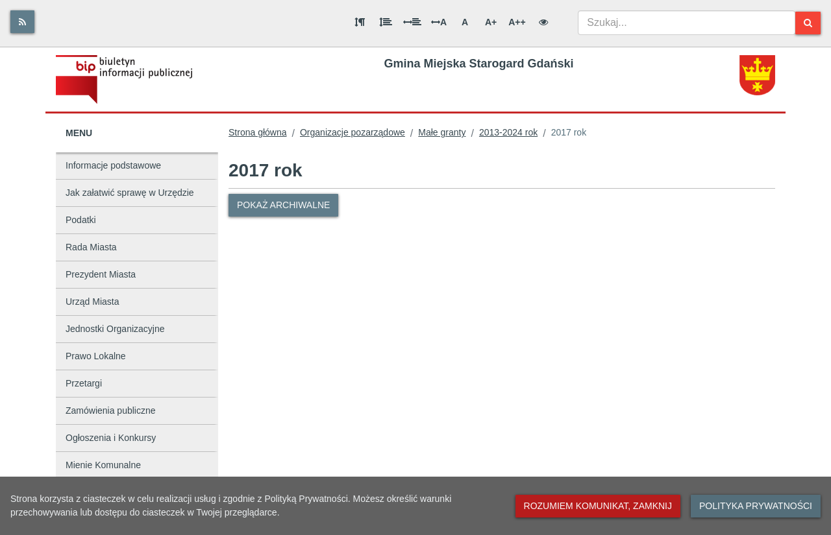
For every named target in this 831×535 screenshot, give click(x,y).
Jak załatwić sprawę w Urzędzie (130, 192)
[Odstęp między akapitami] (360, 22)
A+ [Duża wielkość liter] (491, 22)
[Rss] (22, 21)
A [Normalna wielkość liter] (465, 22)
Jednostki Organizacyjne (115, 329)
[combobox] (686, 22)
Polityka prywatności (755, 506)
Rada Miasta (91, 247)
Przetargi (84, 383)
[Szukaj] (808, 23)
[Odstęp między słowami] (412, 22)
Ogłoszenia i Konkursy (111, 438)
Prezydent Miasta (101, 274)
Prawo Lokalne (96, 356)
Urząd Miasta (92, 301)
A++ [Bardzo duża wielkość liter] (516, 22)
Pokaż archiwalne (283, 205)
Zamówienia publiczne (111, 410)
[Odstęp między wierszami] (386, 22)
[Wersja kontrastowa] (543, 22)
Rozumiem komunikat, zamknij (598, 506)
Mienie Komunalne (103, 465)
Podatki (81, 220)
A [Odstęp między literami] (439, 22)
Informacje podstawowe (113, 165)
